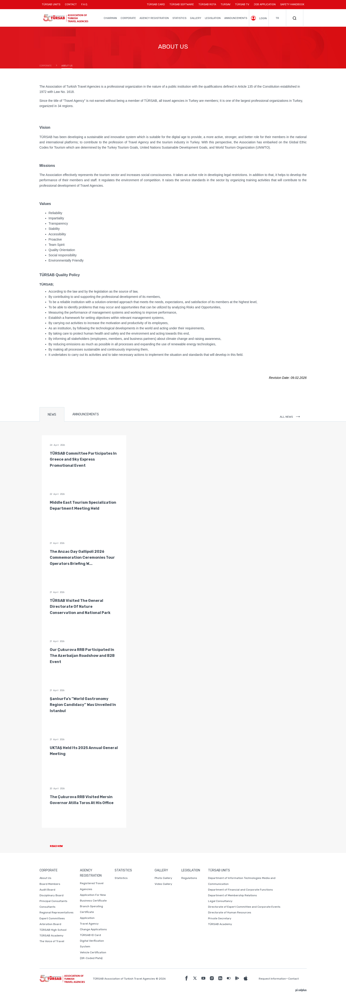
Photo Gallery (163, 878)
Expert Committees (52, 918)
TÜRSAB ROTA (207, 4)
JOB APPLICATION (265, 4)
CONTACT (71, 6)
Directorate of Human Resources (229, 912)
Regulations (189, 878)
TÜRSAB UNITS (52, 6)
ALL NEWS (290, 416)
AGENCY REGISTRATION (154, 18)
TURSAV (225, 4)
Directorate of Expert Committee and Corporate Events (244, 906)
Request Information (272, 978)
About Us (45, 878)
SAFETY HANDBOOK (292, 4)
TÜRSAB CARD (156, 4)
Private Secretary (219, 918)
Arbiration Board (50, 924)
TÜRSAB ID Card (90, 935)
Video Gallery (163, 884)
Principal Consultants (53, 901)
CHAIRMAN (110, 18)
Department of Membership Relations (232, 895)
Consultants (47, 906)
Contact (293, 978)
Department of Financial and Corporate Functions (240, 889)
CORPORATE (128, 18)
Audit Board (47, 889)
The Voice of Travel (52, 941)
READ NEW (60, 846)
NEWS (52, 415)
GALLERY (195, 18)
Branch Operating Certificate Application (91, 912)
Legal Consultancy (220, 901)
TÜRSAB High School (53, 929)
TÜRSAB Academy (51, 935)
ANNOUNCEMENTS (235, 18)
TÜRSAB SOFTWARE (181, 4)
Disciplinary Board (51, 895)
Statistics (121, 878)
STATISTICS (179, 18)
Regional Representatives (57, 912)
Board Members (50, 884)
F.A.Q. (84, 4)
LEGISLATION (213, 18)
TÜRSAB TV (242, 4)
